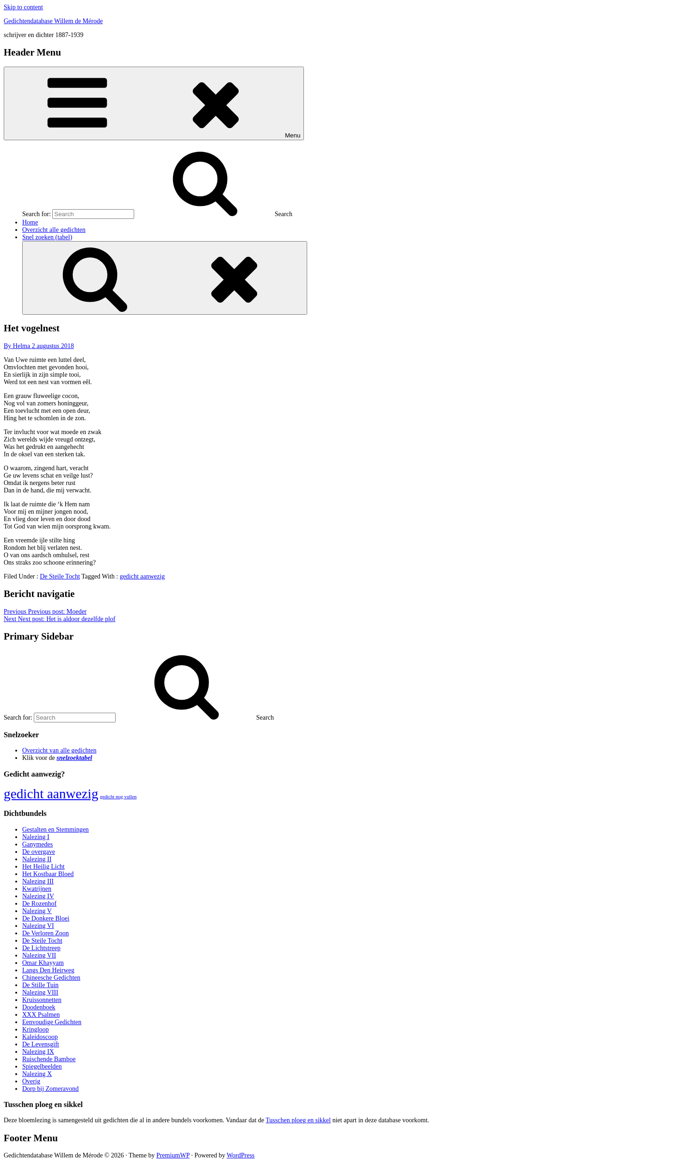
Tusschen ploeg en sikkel (298, 1120)
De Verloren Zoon (45, 933)
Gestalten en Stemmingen (55, 829)
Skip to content (23, 7)
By (18, 345)
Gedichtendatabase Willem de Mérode (53, 21)
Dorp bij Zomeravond (50, 1088)
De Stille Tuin (40, 985)
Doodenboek (39, 1007)
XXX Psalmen (41, 1014)
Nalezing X (37, 1073)
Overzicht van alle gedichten (59, 750)
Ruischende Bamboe (48, 1059)
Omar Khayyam (43, 962)
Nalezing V (37, 911)
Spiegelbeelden (42, 1066)
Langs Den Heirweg (48, 970)
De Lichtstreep (41, 948)
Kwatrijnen (36, 888)
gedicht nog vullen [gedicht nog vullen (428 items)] (118, 796)
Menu (153, 103)
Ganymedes (37, 844)
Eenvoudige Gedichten (51, 1022)
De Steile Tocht (60, 576)
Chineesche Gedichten (51, 977)
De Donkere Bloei (45, 918)
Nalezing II (36, 859)
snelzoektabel (74, 757)
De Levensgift (40, 1044)
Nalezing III (38, 881)
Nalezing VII (39, 955)
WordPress (240, 1155)
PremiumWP (173, 1155)
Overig (31, 1081)
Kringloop (35, 1029)
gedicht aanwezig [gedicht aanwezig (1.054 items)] (51, 793)
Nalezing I (35, 836)
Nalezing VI (38, 925)
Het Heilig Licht (43, 866)
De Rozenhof (39, 903)
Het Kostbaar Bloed (48, 874)
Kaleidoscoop (40, 1036)
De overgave (38, 851)
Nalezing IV (38, 896)
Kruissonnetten (42, 999)
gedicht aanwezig (142, 576)
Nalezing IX (38, 1051)
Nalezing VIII (40, 992)
